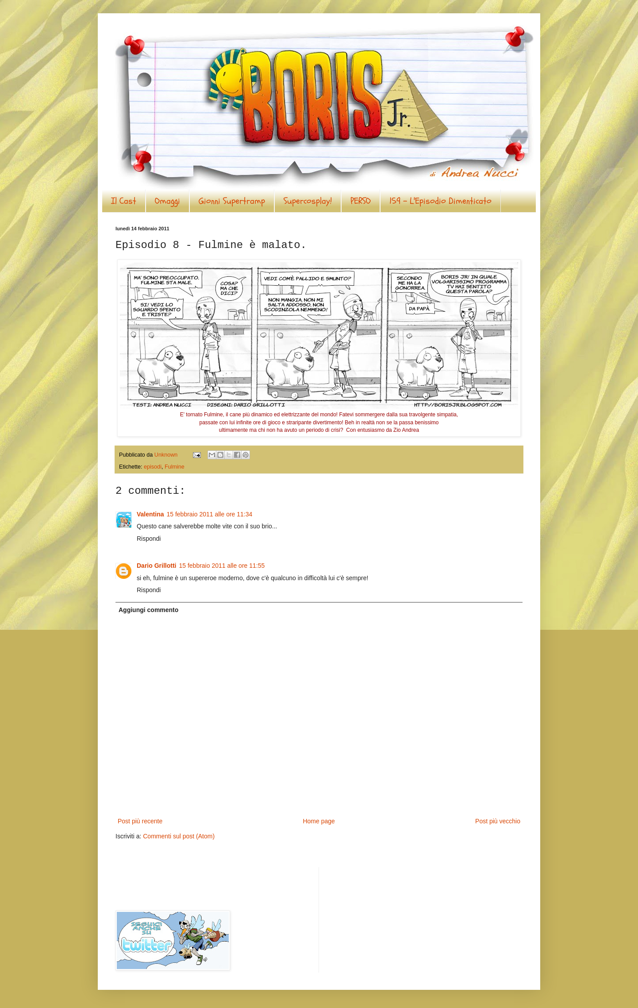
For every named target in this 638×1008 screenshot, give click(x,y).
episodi (152, 467)
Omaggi (167, 201)
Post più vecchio (497, 821)
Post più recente (140, 821)
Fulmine (174, 467)
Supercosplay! (308, 201)
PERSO (360, 201)
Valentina (150, 514)
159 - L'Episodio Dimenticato (440, 201)
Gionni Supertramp (232, 201)
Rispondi (149, 538)
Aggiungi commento (148, 609)
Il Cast (123, 201)
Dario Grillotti (156, 565)
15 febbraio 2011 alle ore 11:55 (222, 565)
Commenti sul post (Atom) (179, 836)
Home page (318, 821)
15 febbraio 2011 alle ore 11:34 (209, 514)
